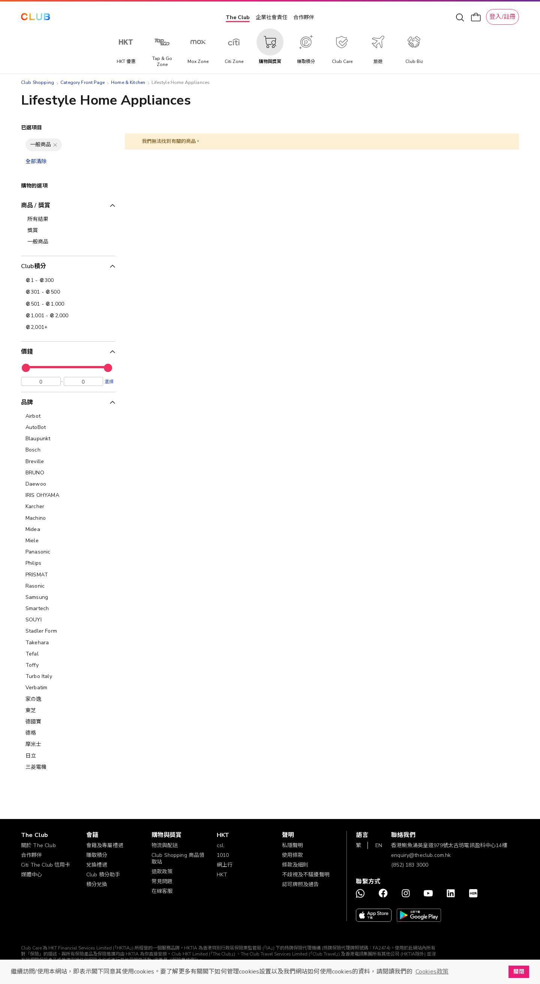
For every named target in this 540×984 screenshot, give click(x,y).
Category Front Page (82, 83)
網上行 (224, 864)
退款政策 (162, 871)
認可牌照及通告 (300, 884)
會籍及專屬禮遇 (104, 845)
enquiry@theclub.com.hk (421, 855)
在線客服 (162, 891)
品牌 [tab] (27, 404)
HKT (222, 874)
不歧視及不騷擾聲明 (306, 874)
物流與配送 (165, 845)
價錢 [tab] (27, 352)
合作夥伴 (303, 17)
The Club (238, 17)
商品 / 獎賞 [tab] (35, 205)
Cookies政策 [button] (432, 972)
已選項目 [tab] (31, 127)
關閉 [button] (518, 971)
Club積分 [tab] (33, 266)
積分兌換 (97, 884)
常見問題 (162, 881)
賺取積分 (97, 855)
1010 (223, 855)
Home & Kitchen (128, 83)
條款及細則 (295, 864)
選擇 (109, 383)
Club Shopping (37, 83)
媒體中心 (31, 874)
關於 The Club (38, 845)
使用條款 (292, 855)
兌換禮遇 (97, 864)
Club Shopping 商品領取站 (178, 859)
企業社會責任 (271, 17)
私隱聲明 (292, 845)
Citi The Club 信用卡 (45, 864)
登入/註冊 (502, 17)
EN (378, 845)
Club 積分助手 (103, 874)
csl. (221, 845)
